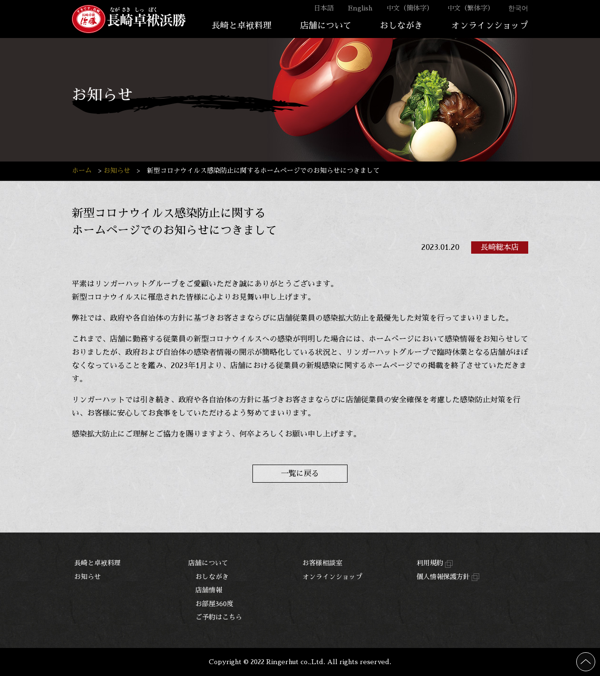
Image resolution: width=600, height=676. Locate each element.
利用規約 (434, 564)
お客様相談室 (322, 563)
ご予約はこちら (218, 617)
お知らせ (117, 170)
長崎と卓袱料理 (241, 25)
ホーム (82, 170)
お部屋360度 (214, 603)
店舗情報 (208, 590)
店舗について (325, 25)
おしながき (401, 25)
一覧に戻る (300, 473)
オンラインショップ (489, 25)
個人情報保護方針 (447, 577)
